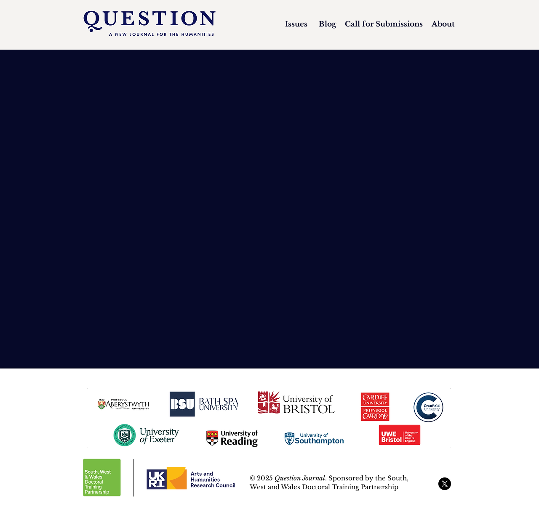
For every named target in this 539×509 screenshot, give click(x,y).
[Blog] (327, 24)
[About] (443, 24)
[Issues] (296, 24)
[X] (444, 483)
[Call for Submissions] (383, 24)
